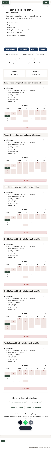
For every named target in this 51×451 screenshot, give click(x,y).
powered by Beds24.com (39, 447)
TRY (46, 2)
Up (3, 441)
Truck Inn (33, 49)
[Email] (31, 422)
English (5, 2)
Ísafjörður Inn (23, 49)
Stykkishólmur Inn (11, 49)
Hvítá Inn (42, 49)
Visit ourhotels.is (25, 428)
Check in (15, 71)
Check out (36, 71)
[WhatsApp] (25, 422)
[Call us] (20, 422)
